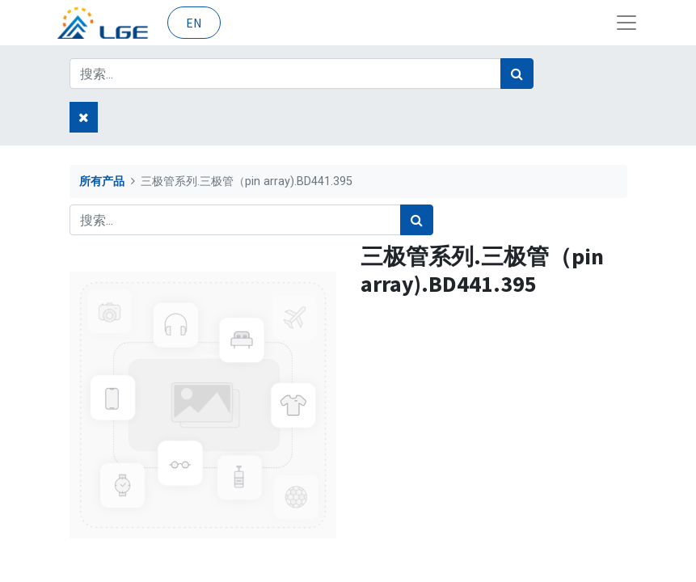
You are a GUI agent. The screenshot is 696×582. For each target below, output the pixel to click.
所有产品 (101, 181)
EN (194, 23)
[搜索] (517, 73)
